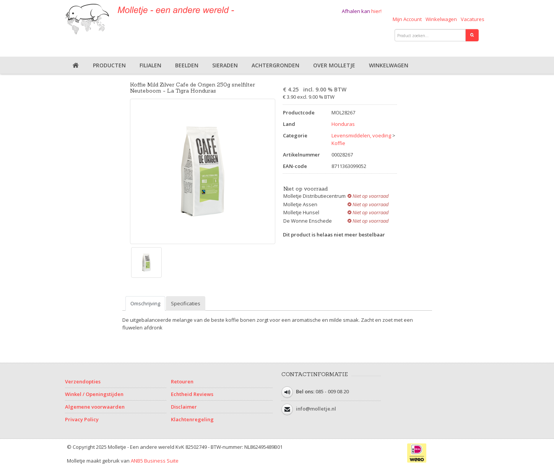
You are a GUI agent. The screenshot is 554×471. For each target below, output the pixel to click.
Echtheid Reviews (192, 394)
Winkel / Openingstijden (94, 394)
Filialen (150, 65)
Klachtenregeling (192, 419)
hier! (376, 11)
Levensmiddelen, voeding (361, 135)
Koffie (338, 143)
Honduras (343, 124)
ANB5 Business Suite (155, 460)
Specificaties (185, 303)
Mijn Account (407, 19)
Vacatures (472, 19)
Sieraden (225, 65)
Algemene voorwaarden (95, 406)
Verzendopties (83, 381)
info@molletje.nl (316, 409)
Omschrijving (145, 303)
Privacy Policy (82, 419)
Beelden (186, 65)
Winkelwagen (441, 19)
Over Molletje (334, 65)
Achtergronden (275, 65)
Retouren (182, 381)
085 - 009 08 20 (332, 391)
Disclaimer (184, 406)
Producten (109, 65)
